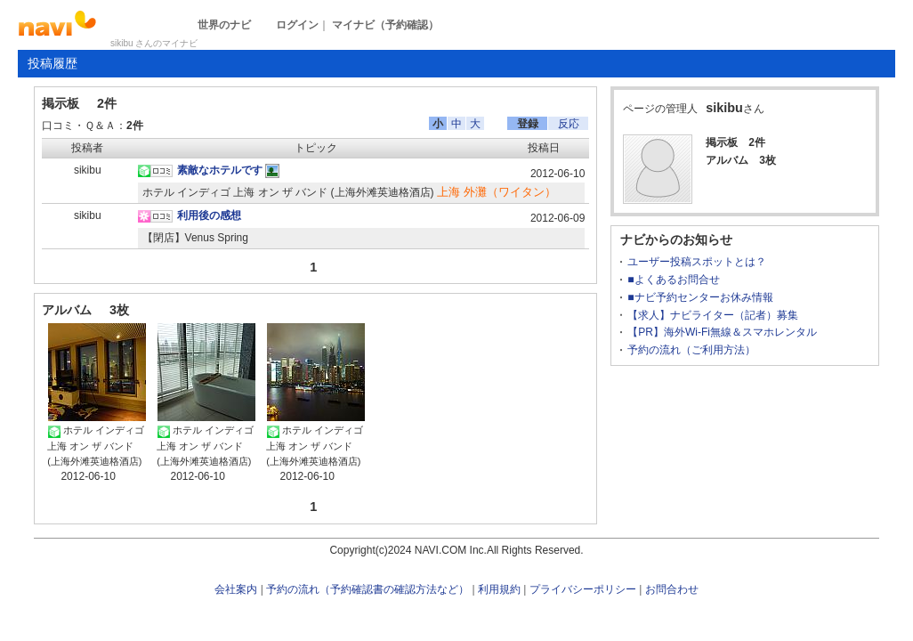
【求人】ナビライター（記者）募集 (712, 315)
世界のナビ (224, 25)
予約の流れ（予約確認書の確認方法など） (367, 589)
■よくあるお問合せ (673, 279)
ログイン (297, 25)
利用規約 (499, 589)
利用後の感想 (209, 215)
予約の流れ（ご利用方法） (691, 350)
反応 (568, 124)
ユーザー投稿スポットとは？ (696, 262)
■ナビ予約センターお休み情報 (699, 297)
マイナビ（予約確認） (385, 25)
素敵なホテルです (220, 170)
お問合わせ (672, 589)
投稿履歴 (52, 63)
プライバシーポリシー (582, 589)
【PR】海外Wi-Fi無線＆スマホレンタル (722, 332)
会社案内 (235, 589)
